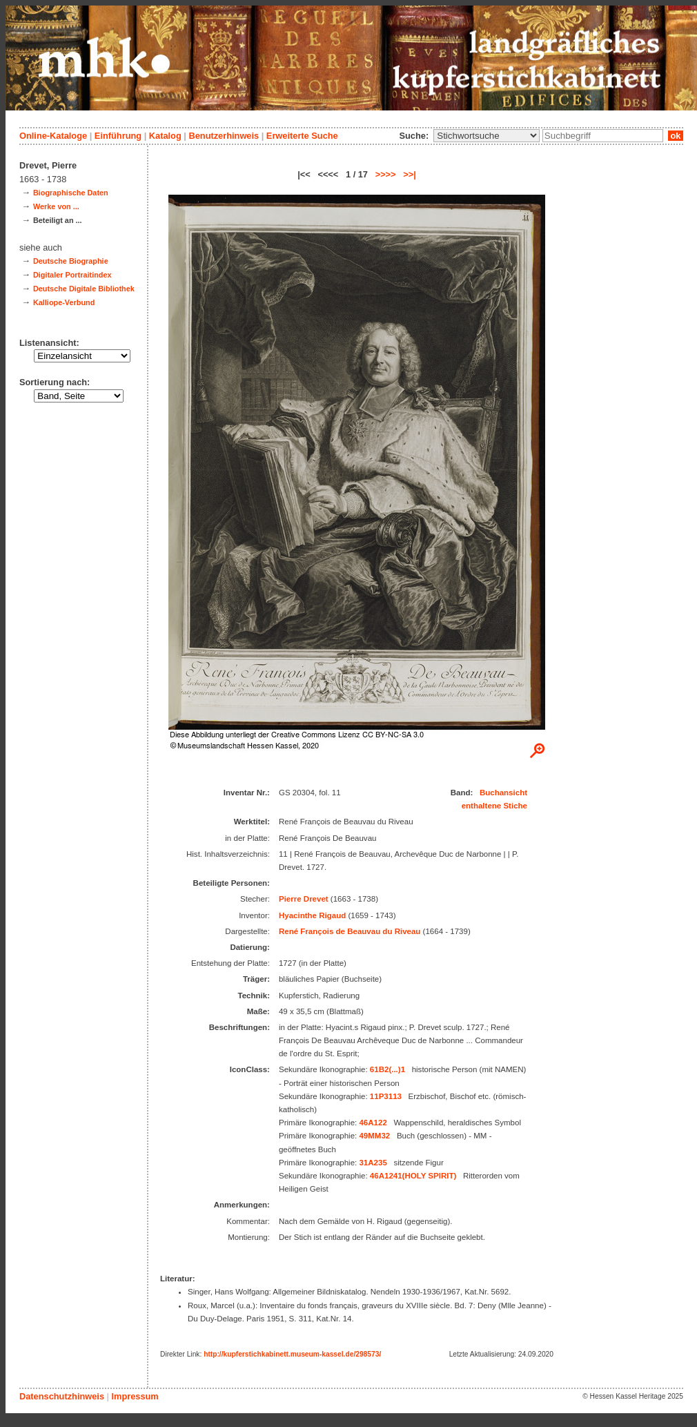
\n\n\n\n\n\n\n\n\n (486, 135)
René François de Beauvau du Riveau (349, 931)
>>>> (385, 174)
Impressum (134, 1396)
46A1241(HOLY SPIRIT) (413, 1176)
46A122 (372, 1122)
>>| (409, 174)
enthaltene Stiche (494, 806)
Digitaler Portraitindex (72, 275)
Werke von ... (56, 206)
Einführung (118, 135)
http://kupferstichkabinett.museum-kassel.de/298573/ (292, 1354)
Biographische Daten (70, 192)
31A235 (372, 1162)
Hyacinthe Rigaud (312, 915)
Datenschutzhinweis (61, 1396)
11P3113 (386, 1096)
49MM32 (374, 1136)
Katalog (165, 135)
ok (675, 135)
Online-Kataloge (53, 135)
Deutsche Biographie (70, 261)
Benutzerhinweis (223, 135)
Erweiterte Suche (302, 135)
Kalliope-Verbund (64, 302)
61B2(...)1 (387, 1069)
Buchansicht (503, 792)
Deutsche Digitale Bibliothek (84, 288)
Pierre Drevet (303, 899)
